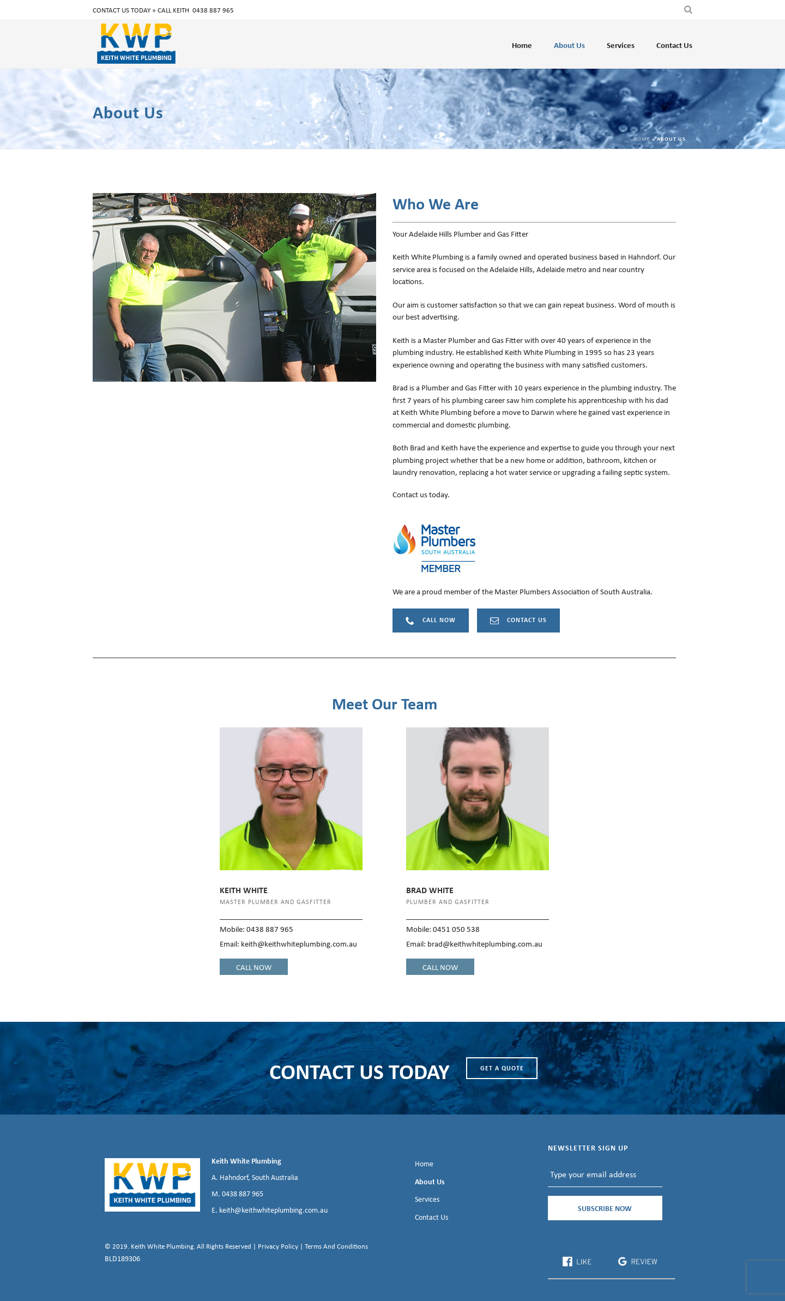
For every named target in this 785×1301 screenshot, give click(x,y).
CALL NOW (253, 966)
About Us (569, 44)
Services (621, 44)
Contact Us (674, 44)
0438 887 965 (213, 10)
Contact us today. (421, 494)
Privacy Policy (278, 1246)
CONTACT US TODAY (359, 1071)
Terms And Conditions (336, 1246)
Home (522, 44)
